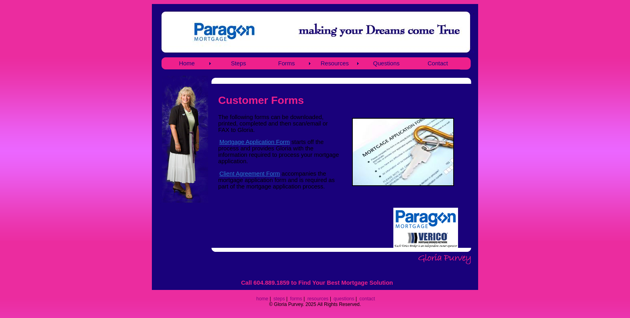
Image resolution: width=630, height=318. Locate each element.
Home (186, 63)
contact (367, 299)
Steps (238, 63)
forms (296, 299)
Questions (386, 63)
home (262, 299)
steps (279, 299)
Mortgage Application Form (254, 142)
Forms (286, 63)
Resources (335, 63)
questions (343, 299)
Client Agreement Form (249, 173)
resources (318, 299)
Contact (438, 63)
